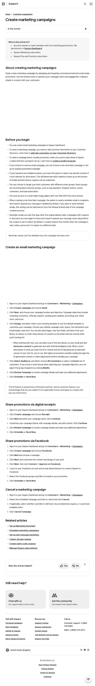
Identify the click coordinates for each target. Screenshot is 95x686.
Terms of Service (47, 673)
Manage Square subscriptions (23, 548)
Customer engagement (23, 14)
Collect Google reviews (20, 539)
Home (8, 14)
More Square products (15, 639)
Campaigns (77, 303)
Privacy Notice (47, 669)
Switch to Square (13, 631)
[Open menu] (91, 4)
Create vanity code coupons (23, 544)
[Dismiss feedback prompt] (84, 564)
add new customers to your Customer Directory (53, 153)
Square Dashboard (33, 48)
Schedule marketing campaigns (24, 530)
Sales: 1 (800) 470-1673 (74, 630)
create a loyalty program (64, 161)
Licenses (47, 677)
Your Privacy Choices (48, 665)
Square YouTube (42, 639)
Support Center (41, 623)
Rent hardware (12, 627)
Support (13, 3)
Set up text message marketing (24, 535)
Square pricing (12, 635)
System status (41, 631)
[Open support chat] (88, 679)
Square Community (43, 627)
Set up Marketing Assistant (22, 526)
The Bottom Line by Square (47, 635)
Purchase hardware (14, 623)
